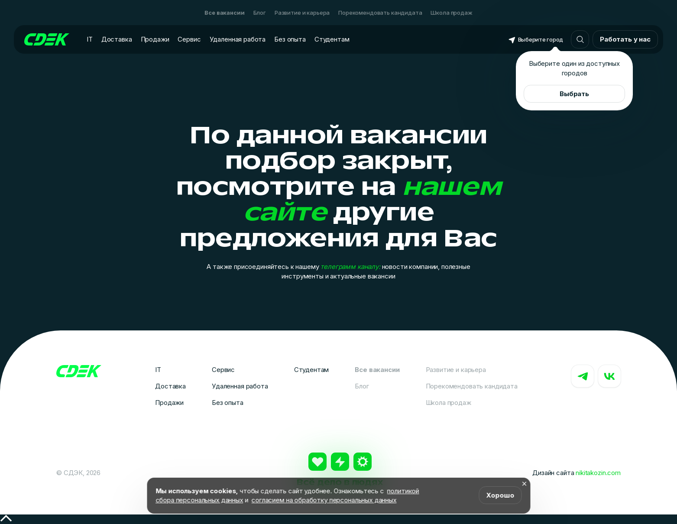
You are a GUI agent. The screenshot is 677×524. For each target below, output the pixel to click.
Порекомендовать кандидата (380, 12)
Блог (259, 12)
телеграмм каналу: (350, 266)
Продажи (155, 39)
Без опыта (290, 39)
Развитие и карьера (302, 12)
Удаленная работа (238, 39)
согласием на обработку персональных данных (324, 500)
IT (90, 39)
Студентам (332, 39)
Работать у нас (625, 39)
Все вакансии (224, 12)
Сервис (189, 39)
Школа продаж (451, 12)
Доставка (116, 39)
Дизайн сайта (576, 473)
